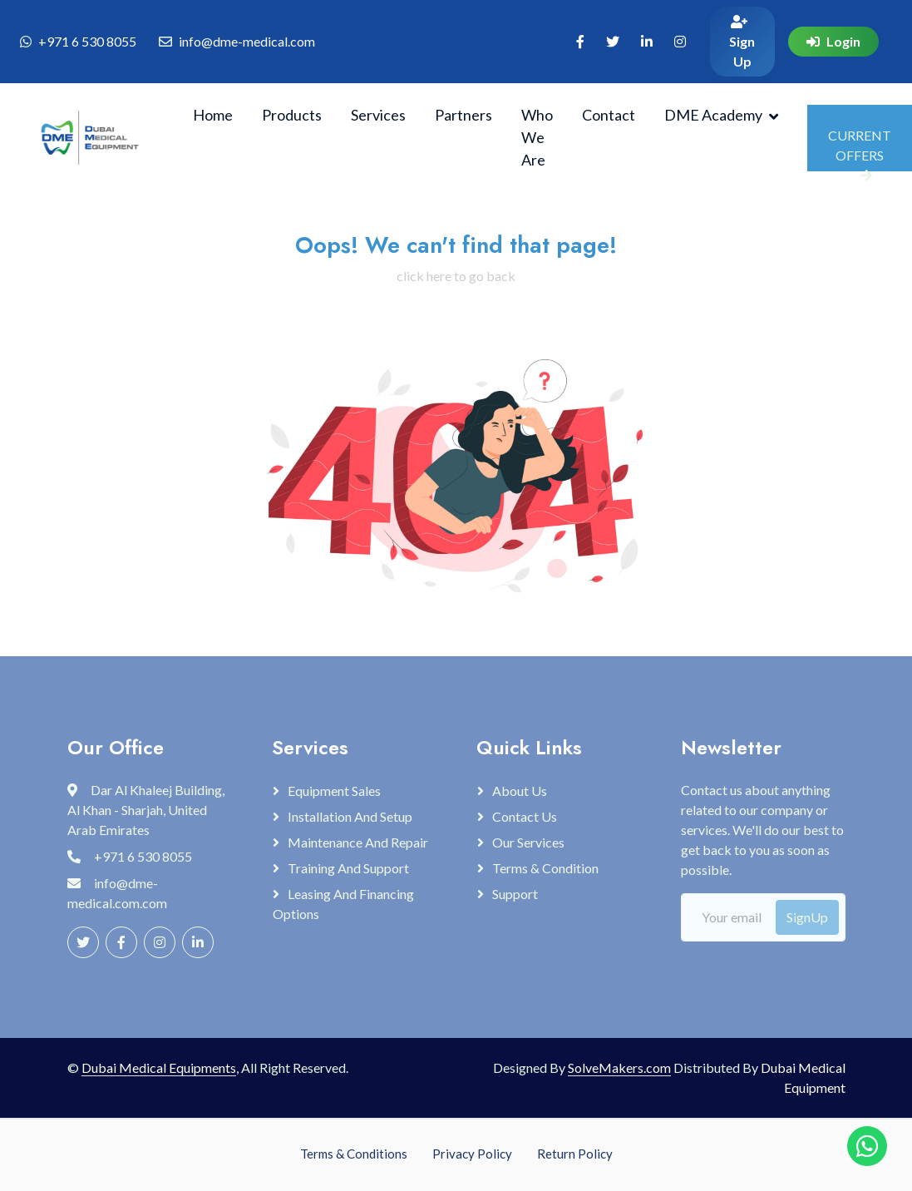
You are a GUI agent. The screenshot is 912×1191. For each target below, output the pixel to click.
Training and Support (348, 868)
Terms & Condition (545, 868)
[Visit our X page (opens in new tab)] (612, 41)
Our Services (528, 842)
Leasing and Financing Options (343, 904)
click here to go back (456, 276)
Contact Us (524, 816)
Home (213, 115)
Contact (608, 115)
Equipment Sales (334, 790)
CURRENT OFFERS (859, 149)
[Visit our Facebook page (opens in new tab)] (580, 41)
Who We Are (537, 137)
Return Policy (575, 1153)
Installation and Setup (350, 816)
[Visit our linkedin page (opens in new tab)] (646, 41)
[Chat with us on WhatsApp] (867, 1146)
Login (833, 41)
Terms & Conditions (353, 1153)
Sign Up (742, 42)
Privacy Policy (472, 1153)
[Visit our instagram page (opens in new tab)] (680, 41)
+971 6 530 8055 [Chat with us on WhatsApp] (87, 41)
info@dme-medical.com (247, 41)
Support (515, 894)
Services (378, 115)
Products (292, 115)
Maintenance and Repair (358, 842)
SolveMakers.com (619, 1067)
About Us (519, 790)
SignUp (807, 917)
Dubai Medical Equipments (158, 1067)
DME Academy (713, 115)
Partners (463, 115)
